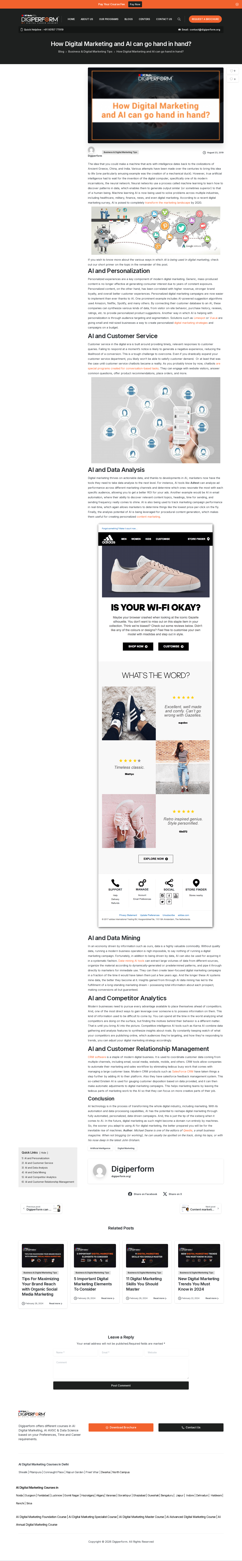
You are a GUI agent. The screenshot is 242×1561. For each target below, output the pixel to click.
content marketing (148, 516)
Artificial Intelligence (100, 1148)
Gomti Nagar (71, 1496)
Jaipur (179, 1496)
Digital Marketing (126, 1148)
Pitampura (35, 1473)
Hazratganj (87, 1496)
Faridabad (43, 1496)
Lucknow (56, 1496)
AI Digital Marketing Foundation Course (41, 1517)
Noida (19, 1496)
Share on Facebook (142, 1194)
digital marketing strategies (191, 322)
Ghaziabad (139, 1496)
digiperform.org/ (121, 1176)
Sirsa (29, 1504)
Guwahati (153, 1496)
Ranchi (20, 1504)
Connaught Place (54, 1473)
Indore (190, 1496)
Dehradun (202, 1496)
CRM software (97, 1057)
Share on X (172, 1194)
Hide (43, 1152)
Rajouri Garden (75, 1473)
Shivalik (22, 1473)
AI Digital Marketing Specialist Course (93, 1517)
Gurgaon (30, 1496)
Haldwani (216, 1496)
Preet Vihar (92, 1473)
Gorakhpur (124, 1496)
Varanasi (111, 1496)
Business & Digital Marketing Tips (90, 51)
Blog (61, 51)
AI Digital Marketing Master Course (141, 1517)
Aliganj (100, 1496)
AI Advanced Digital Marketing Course (190, 1517)
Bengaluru (167, 1496)
